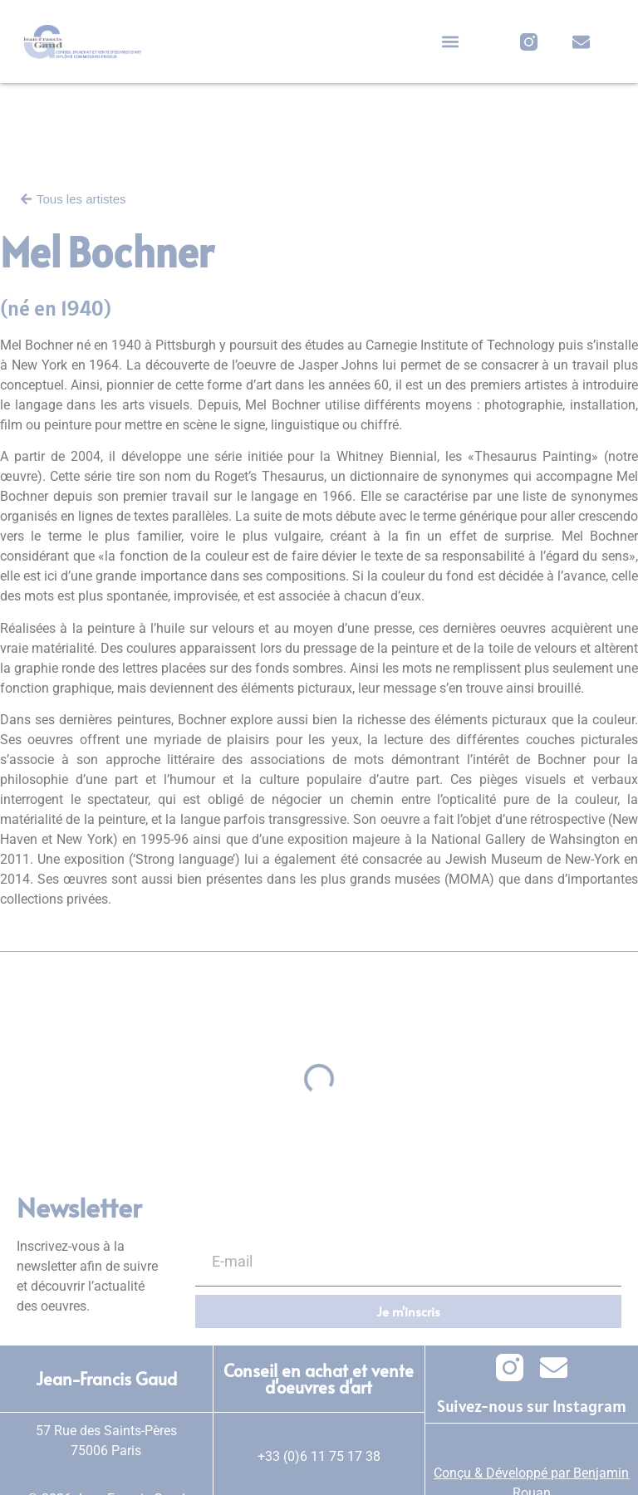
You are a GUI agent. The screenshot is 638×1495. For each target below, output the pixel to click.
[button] (450, 42)
